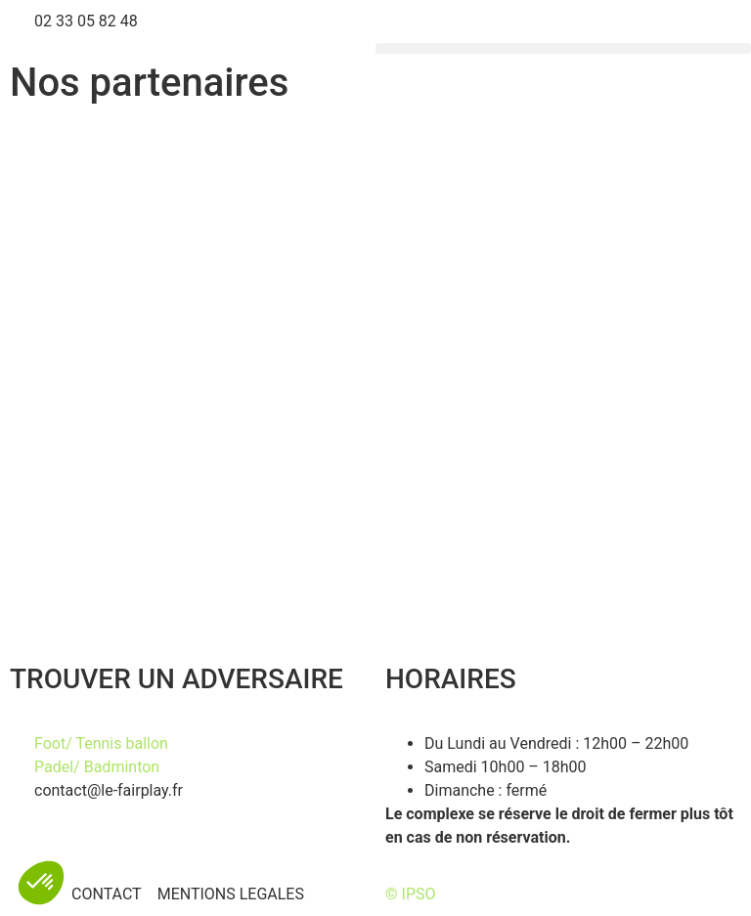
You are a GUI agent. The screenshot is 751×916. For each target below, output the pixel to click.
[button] (563, 48)
